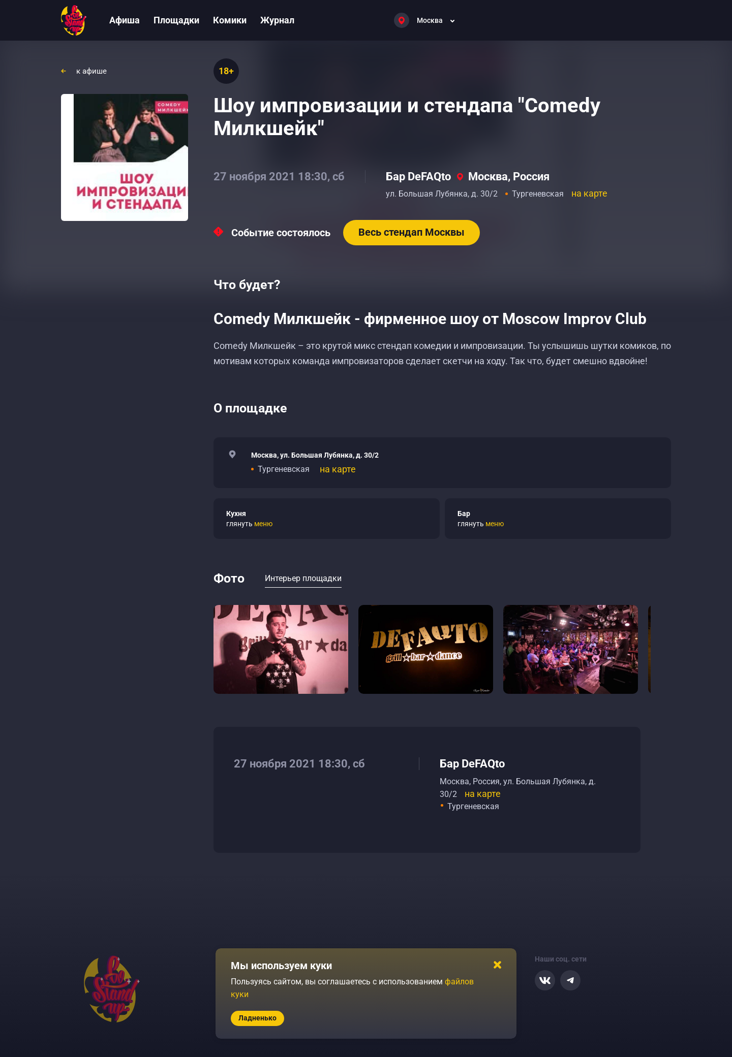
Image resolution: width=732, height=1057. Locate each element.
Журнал (277, 20)
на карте (589, 193)
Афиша (124, 20)
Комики (230, 20)
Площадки (176, 20)
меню (263, 524)
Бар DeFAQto (418, 176)
